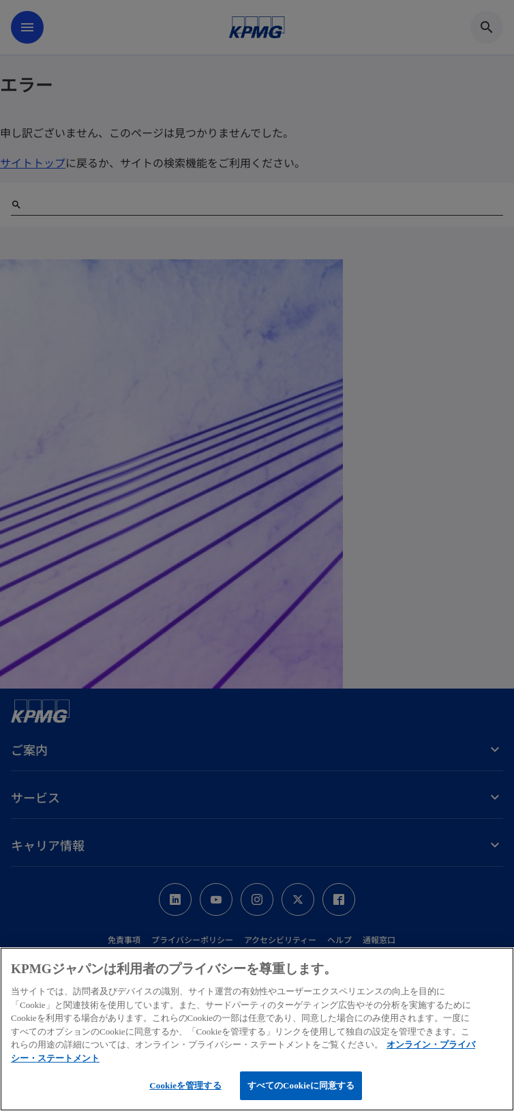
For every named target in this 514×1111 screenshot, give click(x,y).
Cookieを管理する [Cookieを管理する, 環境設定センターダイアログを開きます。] (185, 1085)
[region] (257, 1029)
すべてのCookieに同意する (301, 1085)
